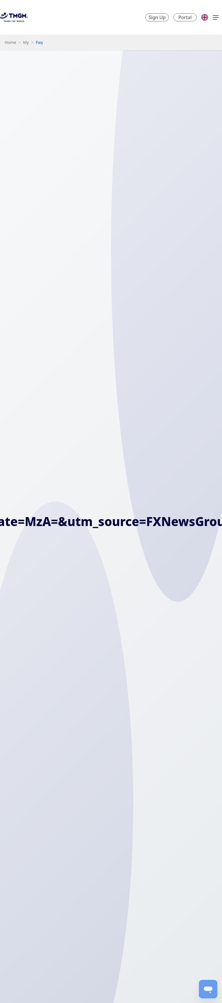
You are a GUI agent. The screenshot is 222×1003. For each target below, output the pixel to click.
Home (10, 42)
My (26, 42)
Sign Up (157, 17)
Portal (185, 17)
